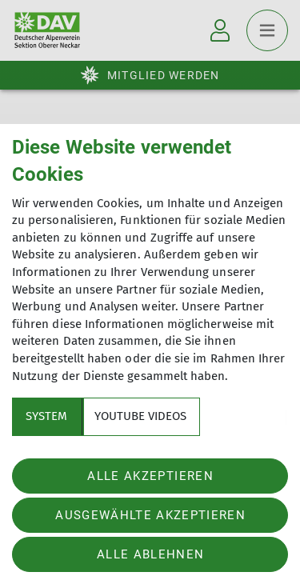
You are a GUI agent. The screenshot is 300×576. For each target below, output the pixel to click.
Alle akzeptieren (150, 476)
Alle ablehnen (150, 554)
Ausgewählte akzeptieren (150, 515)
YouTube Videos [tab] (140, 416)
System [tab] (46, 416)
